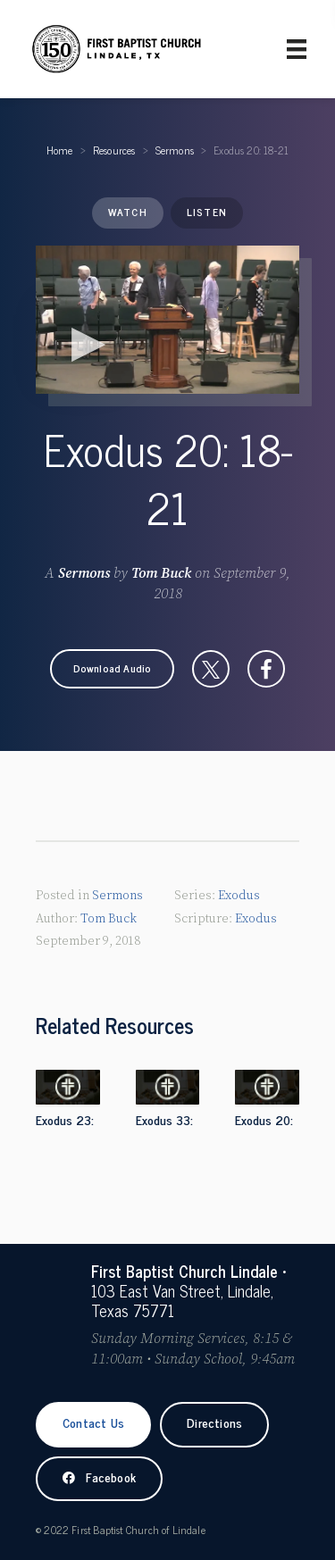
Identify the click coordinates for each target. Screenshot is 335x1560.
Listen (207, 212)
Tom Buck (161, 573)
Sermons (174, 150)
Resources (114, 150)
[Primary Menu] (296, 49)
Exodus (239, 896)
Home (59, 150)
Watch (127, 212)
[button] (112, 668)
